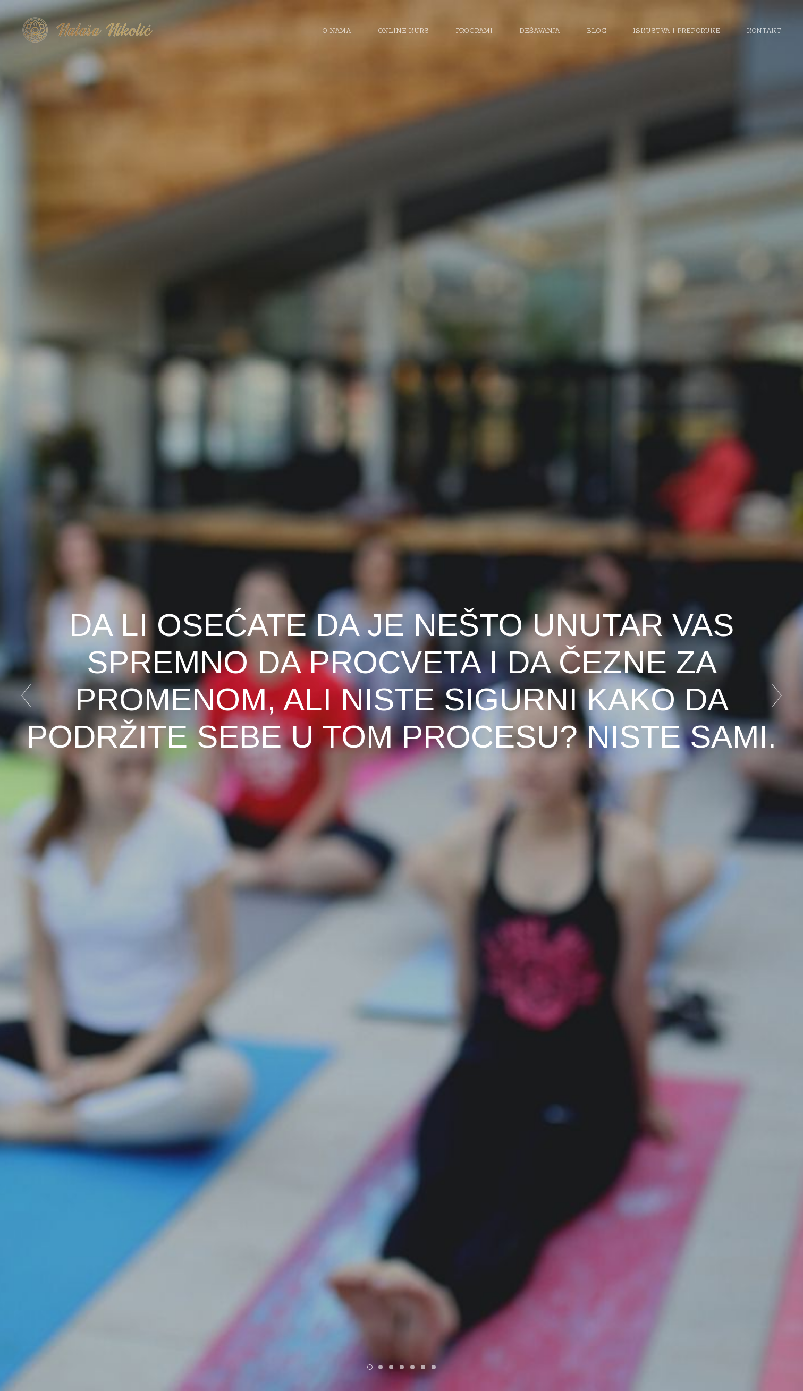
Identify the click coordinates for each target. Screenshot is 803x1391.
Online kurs (403, 31)
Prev (26, 695)
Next (777, 695)
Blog (596, 31)
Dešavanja (539, 31)
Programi (474, 31)
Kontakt (764, 31)
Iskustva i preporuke (676, 31)
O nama (336, 31)
